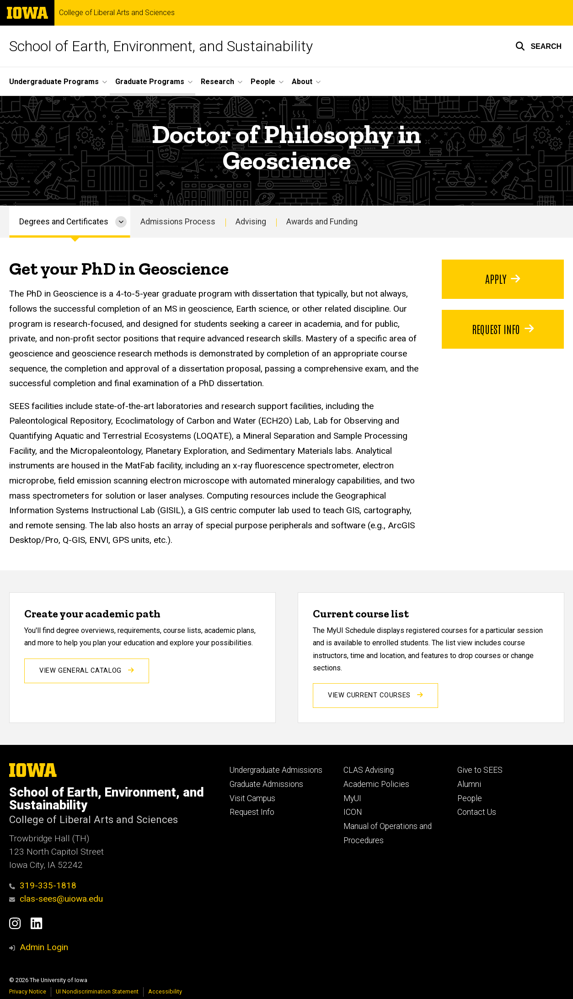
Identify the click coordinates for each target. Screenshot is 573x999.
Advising (251, 221)
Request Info (503, 328)
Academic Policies (376, 784)
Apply (502, 278)
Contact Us (476, 812)
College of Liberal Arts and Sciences (117, 13)
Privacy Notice (27, 991)
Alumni (469, 784)
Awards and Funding (322, 221)
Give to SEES (480, 770)
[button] (538, 46)
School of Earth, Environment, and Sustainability (161, 46)
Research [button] (217, 81)
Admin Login (44, 947)
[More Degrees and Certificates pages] (121, 222)
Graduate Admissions (266, 784)
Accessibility (165, 991)
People (469, 798)
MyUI (352, 798)
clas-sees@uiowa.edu (56, 898)
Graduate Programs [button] (149, 81)
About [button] (302, 81)
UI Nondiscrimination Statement (97, 991)
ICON (352, 812)
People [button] (263, 81)
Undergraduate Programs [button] (54, 81)
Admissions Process (177, 221)
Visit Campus (252, 798)
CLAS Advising (368, 770)
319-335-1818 (42, 885)
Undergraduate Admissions (276, 770)
